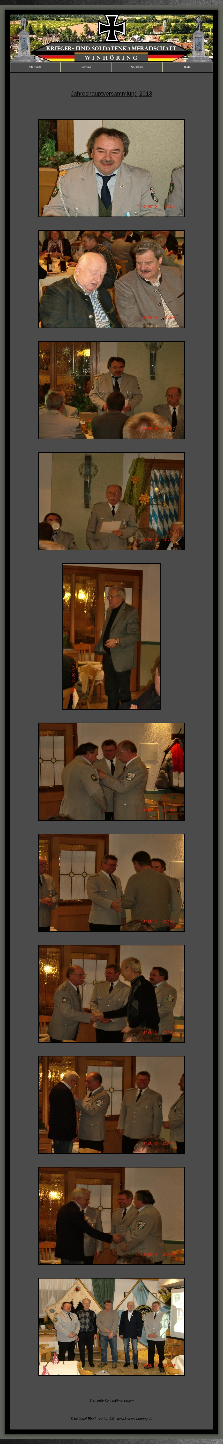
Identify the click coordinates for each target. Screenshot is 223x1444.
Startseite (35, 67)
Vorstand (136, 67)
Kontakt (110, 1400)
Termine (86, 67)
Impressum (125, 1400)
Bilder (188, 67)
